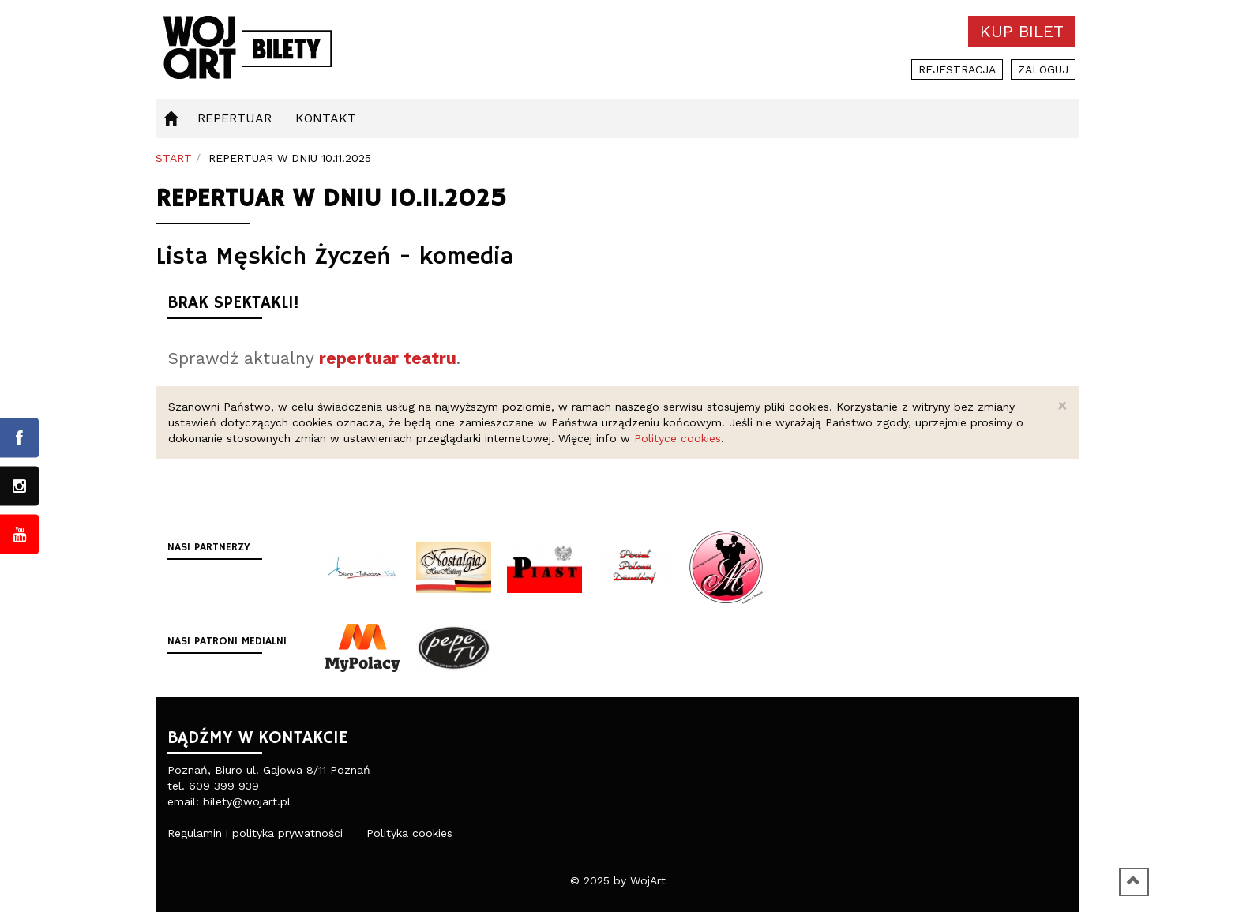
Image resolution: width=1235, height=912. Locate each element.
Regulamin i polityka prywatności (255, 833)
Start (174, 158)
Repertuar (234, 118)
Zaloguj (1043, 69)
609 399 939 (224, 785)
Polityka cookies (409, 833)
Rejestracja (957, 69)
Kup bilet (1022, 31)
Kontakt (325, 118)
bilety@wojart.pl (247, 801)
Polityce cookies (677, 438)
